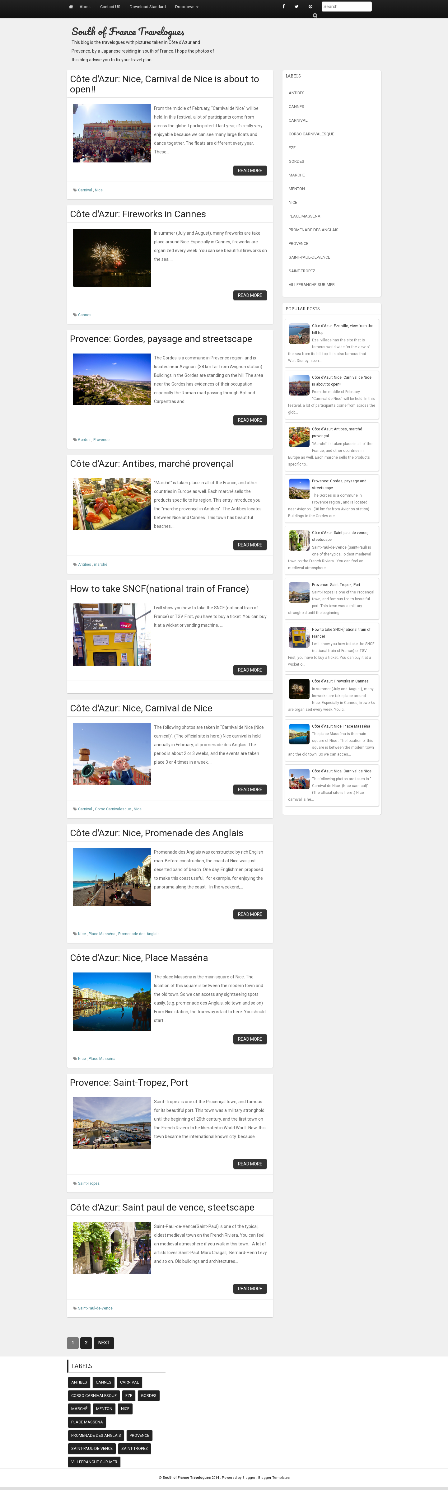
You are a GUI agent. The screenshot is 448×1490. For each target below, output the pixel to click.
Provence (101, 440)
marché (100, 564)
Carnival (85, 190)
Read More (250, 170)
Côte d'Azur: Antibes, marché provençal (151, 463)
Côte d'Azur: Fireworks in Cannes (138, 214)
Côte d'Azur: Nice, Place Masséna (139, 957)
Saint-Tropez (89, 1183)
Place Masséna (102, 934)
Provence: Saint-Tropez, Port (129, 1082)
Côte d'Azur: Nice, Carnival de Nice (141, 708)
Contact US (110, 6)
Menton (297, 188)
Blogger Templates (274, 1478)
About (85, 6)
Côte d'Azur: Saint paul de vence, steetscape (162, 1207)
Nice (99, 190)
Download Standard (148, 6)
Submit (314, 15)
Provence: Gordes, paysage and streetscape (161, 338)
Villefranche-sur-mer (312, 284)
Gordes (84, 440)
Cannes (84, 315)
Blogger (249, 1478)
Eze (292, 147)
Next (104, 1343)
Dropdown (186, 6)
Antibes (85, 564)
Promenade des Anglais (139, 934)
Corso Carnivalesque (113, 809)
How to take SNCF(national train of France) (159, 588)
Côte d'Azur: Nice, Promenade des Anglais (156, 832)
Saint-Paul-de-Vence (95, 1308)
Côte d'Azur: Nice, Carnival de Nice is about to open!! (164, 84)
